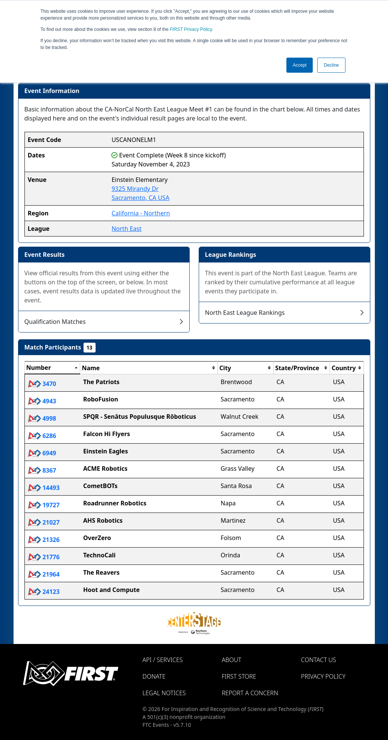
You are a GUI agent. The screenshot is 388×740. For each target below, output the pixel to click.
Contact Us (318, 660)
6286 (42, 436)
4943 (42, 401)
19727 (44, 505)
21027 (44, 522)
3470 (42, 384)
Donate (154, 676)
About (231, 660)
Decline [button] (331, 65)
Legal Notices (164, 693)
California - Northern (140, 213)
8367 (42, 470)
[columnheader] (52, 368)
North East (126, 228)
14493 (44, 488)
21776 (44, 557)
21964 (44, 574)
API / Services (163, 660)
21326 (44, 540)
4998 (42, 418)
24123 (44, 591)
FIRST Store (239, 676)
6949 (42, 453)
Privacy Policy (191, 29)
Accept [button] (300, 65)
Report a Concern (250, 693)
